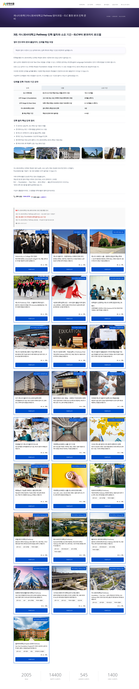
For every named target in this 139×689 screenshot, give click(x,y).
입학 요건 (94, 498)
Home (109, 16)
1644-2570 (26, 196)
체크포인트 (109, 602)
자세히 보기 (31, 269)
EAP (24, 600)
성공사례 (80, 600)
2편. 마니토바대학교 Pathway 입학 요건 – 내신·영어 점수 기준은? (35, 214)
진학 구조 (56, 600)
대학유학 (114, 16)
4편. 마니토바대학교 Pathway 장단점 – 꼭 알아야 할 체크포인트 (35, 220)
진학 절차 (102, 602)
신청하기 (43, 197)
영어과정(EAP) (65, 549)
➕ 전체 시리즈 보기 (21, 223)
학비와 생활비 (111, 498)
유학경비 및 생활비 (39, 651)
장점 (31, 651)
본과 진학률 (102, 498)
